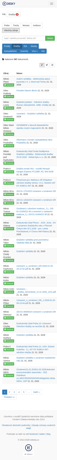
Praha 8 (6, 168)
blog (48, 434)
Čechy (16, 25)
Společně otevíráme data (32, 416)
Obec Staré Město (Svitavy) (8, 128)
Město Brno (8, 191)
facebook (33, 434)
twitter (42, 434)
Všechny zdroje (11, 30)
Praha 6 (6, 180)
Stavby (34, 46)
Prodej (7, 46)
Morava (26, 25)
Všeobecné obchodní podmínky (16, 425)
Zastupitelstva (10, 51)
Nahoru (28, 454)
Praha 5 (6, 346)
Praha (6, 25)
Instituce (37, 25)
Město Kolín (8, 289)
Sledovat (8, 85)
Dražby (14, 14)
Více (35, 51)
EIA (25, 46)
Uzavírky (24, 51)
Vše (43, 51)
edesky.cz (34, 440)
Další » (36, 392)
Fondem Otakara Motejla (23, 419)
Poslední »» (9, 397)
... (29, 392)
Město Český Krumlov (7, 254)
